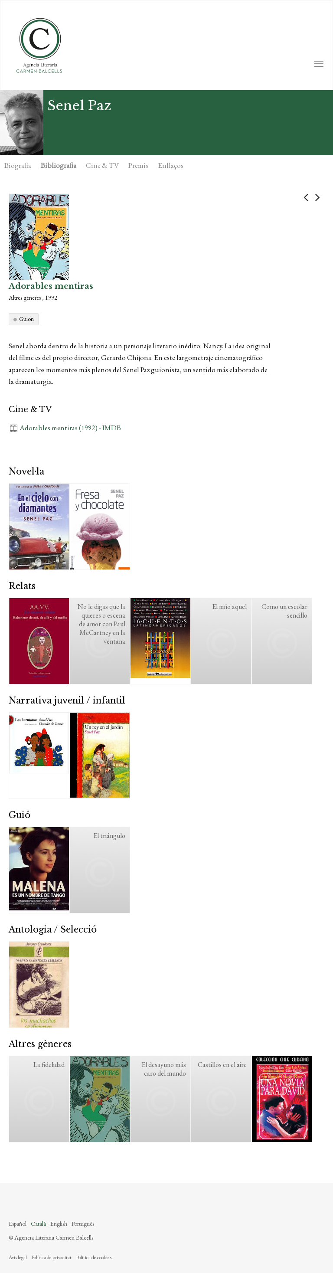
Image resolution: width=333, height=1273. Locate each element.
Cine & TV (102, 165)
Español (17, 1223)
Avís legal (18, 1257)
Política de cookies (93, 1257)
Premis (138, 165)
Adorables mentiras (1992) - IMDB (70, 427)
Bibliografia (58, 165)
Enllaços (170, 165)
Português (83, 1223)
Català (38, 1223)
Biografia (17, 165)
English (58, 1223)
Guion (26, 319)
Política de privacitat (51, 1257)
